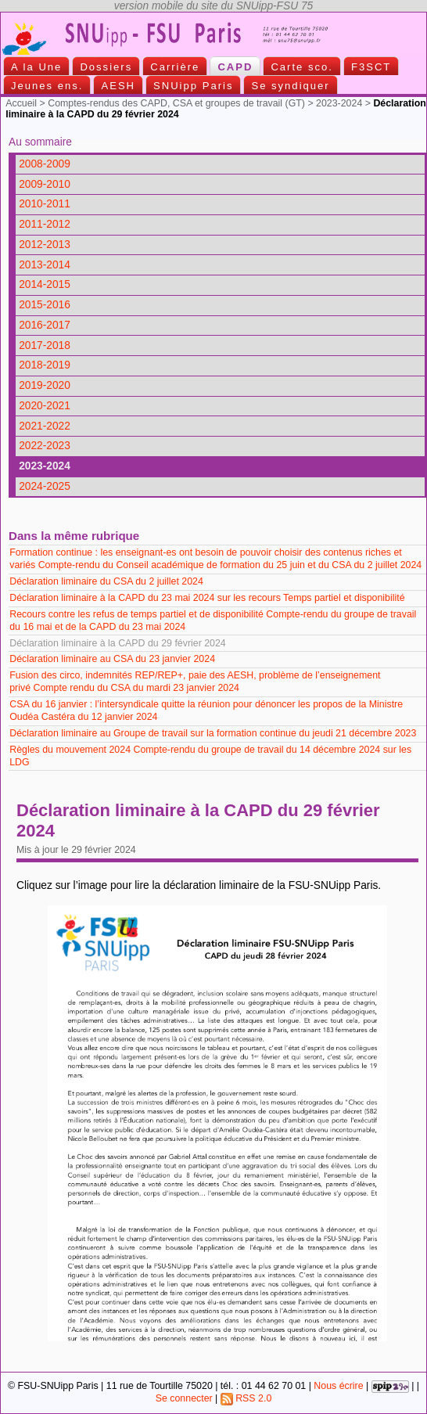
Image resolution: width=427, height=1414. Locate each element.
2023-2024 (339, 103)
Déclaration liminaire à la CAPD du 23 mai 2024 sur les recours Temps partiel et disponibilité (206, 597)
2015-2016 (44, 305)
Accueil (21, 103)
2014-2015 (44, 284)
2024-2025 (44, 486)
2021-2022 (44, 426)
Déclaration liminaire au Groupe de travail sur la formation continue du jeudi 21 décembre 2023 (212, 733)
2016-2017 (44, 325)
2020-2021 (44, 406)
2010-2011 (44, 204)
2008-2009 (44, 164)
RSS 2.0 (246, 1398)
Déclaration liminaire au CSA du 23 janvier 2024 (113, 658)
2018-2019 (44, 365)
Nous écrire (338, 1385)
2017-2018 (44, 345)
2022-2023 (44, 446)
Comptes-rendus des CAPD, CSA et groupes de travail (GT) (176, 103)
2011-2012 (44, 224)
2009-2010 (44, 184)
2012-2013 (44, 244)
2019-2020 (44, 385)
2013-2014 (44, 265)
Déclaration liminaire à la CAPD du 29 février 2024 (118, 643)
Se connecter (184, 1398)
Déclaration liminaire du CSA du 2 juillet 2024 (107, 581)
